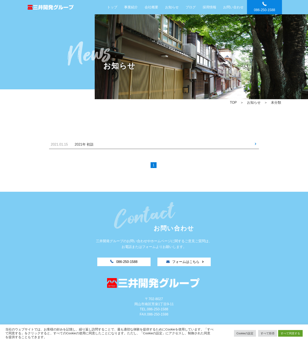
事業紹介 (131, 7)
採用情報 (209, 7)
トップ (112, 7)
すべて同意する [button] (290, 333)
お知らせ (172, 7)
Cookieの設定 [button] (245, 333)
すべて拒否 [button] (268, 333)
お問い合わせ (233, 7)
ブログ (191, 7)
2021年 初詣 (84, 144)
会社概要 (151, 7)
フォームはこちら (183, 262)
